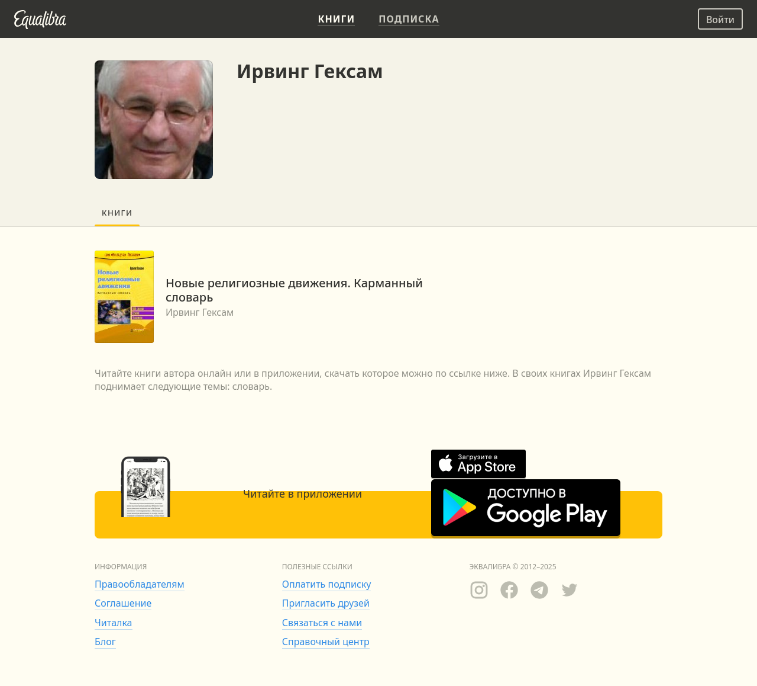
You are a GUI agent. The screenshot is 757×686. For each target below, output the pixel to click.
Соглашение (123, 603)
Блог (105, 641)
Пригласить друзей (326, 603)
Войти (720, 19)
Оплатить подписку (326, 584)
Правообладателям (140, 584)
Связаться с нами (322, 622)
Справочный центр (326, 641)
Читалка (113, 622)
